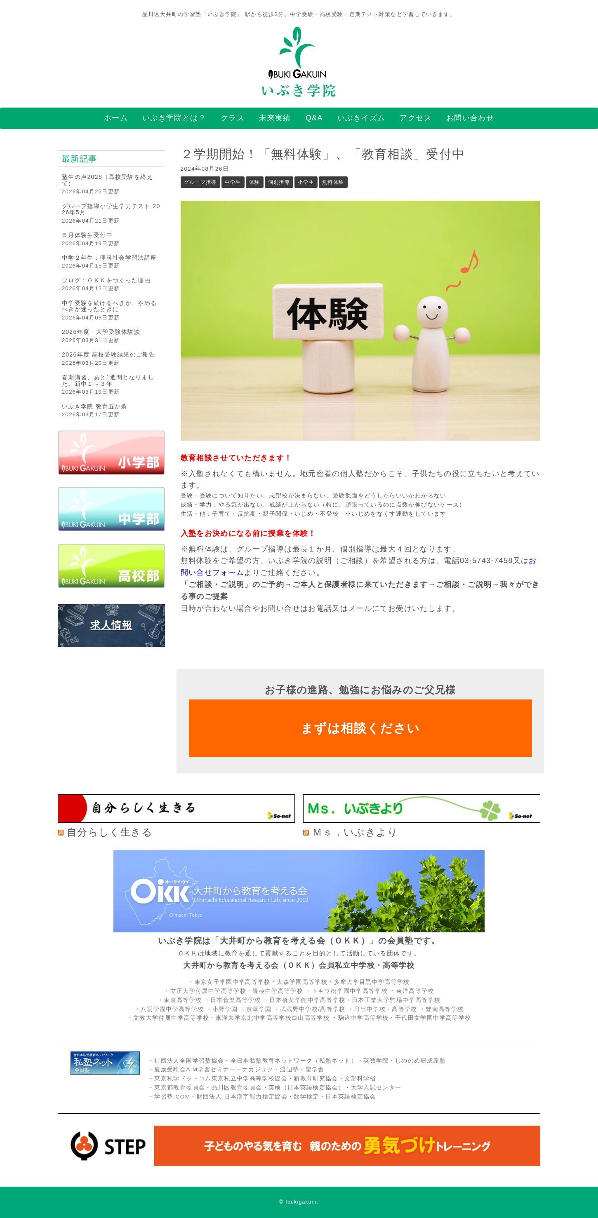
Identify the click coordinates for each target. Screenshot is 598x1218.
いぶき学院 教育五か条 (94, 406)
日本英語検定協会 (350, 1097)
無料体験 (333, 182)
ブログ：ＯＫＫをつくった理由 (106, 280)
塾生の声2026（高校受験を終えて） (107, 180)
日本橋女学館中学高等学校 (307, 1000)
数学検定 (306, 1097)
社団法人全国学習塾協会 (189, 1061)
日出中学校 (370, 1009)
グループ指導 (200, 182)
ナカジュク (258, 1069)
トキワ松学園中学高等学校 (351, 991)
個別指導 (279, 182)
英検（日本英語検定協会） (306, 1087)
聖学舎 (315, 1069)
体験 (254, 182)
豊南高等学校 (445, 1009)
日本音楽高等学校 (235, 1000)
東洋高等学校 (415, 991)
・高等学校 (401, 1009)
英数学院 (375, 1061)
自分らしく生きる (110, 832)
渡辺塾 (289, 1069)
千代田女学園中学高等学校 (433, 1018)
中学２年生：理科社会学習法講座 (109, 257)
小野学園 (225, 1009)
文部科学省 (360, 1078)
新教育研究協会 (316, 1078)
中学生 (233, 182)
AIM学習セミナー (210, 1069)
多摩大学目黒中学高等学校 (372, 982)
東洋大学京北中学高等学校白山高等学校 (274, 1018)
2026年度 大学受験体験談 (101, 332)
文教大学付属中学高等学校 (171, 1018)
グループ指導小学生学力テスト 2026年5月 (111, 209)
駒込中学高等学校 (363, 1018)
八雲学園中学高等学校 (172, 1009)
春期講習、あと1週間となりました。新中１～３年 (108, 380)
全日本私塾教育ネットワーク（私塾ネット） (294, 1061)
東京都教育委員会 (179, 1087)
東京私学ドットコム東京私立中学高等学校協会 (220, 1078)
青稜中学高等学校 (277, 991)
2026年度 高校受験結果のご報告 (108, 354)
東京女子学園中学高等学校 (233, 982)
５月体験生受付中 (87, 235)
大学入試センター (376, 1087)
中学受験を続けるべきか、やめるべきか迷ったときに (109, 306)
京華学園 (260, 1009)
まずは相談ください (360, 728)
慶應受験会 (170, 1069)
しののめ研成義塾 (420, 1061)
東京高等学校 (183, 1000)
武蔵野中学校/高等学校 (313, 1009)
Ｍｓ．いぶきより (355, 832)
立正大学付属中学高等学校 (208, 991)
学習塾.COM (172, 1097)
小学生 (306, 182)
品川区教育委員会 (237, 1087)
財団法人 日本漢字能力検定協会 (242, 1097)
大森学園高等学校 (302, 982)
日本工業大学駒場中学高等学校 (396, 1000)
